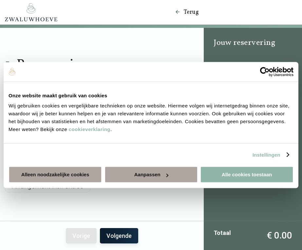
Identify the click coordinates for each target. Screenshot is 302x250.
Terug (187, 12)
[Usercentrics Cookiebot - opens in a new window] (264, 72)
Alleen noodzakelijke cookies (55, 174)
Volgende (119, 235)
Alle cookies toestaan (247, 174)
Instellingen (266, 155)
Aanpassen (151, 174)
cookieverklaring (89, 129)
